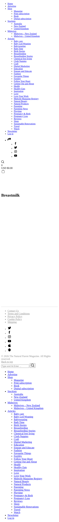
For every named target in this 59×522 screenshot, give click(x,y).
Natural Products (21, 104)
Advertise (12, 6)
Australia (18, 24)
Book (16, 16)
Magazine (18, 11)
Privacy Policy (15, 316)
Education (18, 69)
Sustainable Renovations (25, 124)
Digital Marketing (22, 66)
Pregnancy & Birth (22, 114)
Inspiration (18, 91)
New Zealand (20, 26)
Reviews (17, 119)
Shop (10, 9)
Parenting (18, 106)
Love (16, 94)
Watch (16, 129)
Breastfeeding (20, 54)
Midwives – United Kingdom (27, 36)
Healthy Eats (19, 89)
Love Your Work (21, 96)
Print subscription (21, 14)
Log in (10, 134)
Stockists (12, 21)
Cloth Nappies (20, 61)
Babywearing (20, 46)
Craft (16, 64)
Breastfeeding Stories (23, 56)
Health (17, 86)
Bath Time (18, 49)
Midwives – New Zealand (25, 34)
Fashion (17, 74)
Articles (11, 39)
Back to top (7, 361)
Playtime (18, 111)
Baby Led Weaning (22, 44)
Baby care (18, 41)
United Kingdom (21, 29)
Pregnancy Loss (21, 116)
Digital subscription (22, 19)
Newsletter (12, 131)
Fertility (17, 79)
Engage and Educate (23, 71)
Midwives (12, 31)
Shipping (12, 322)
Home (10, 4)
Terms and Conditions (19, 313)
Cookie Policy (15, 319)
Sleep (16, 121)
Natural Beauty (20, 101)
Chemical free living (23, 59)
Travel (17, 126)
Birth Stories (19, 51)
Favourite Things (21, 76)
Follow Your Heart (22, 81)
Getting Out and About (24, 84)
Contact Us (13, 310)
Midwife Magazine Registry (26, 99)
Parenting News (21, 109)
